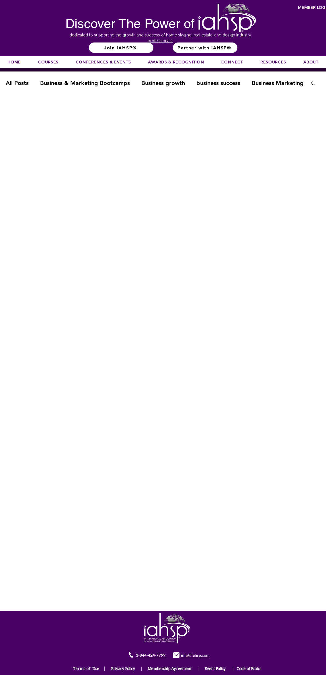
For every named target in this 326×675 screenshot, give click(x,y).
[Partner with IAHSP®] (205, 47)
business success (218, 83)
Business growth (163, 83)
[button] (48, 62)
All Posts (17, 83)
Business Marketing (278, 83)
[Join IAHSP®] (121, 47)
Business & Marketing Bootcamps (85, 83)
